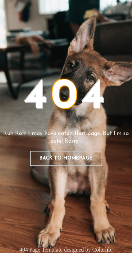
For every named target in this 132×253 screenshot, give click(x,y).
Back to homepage (66, 158)
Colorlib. (102, 250)
